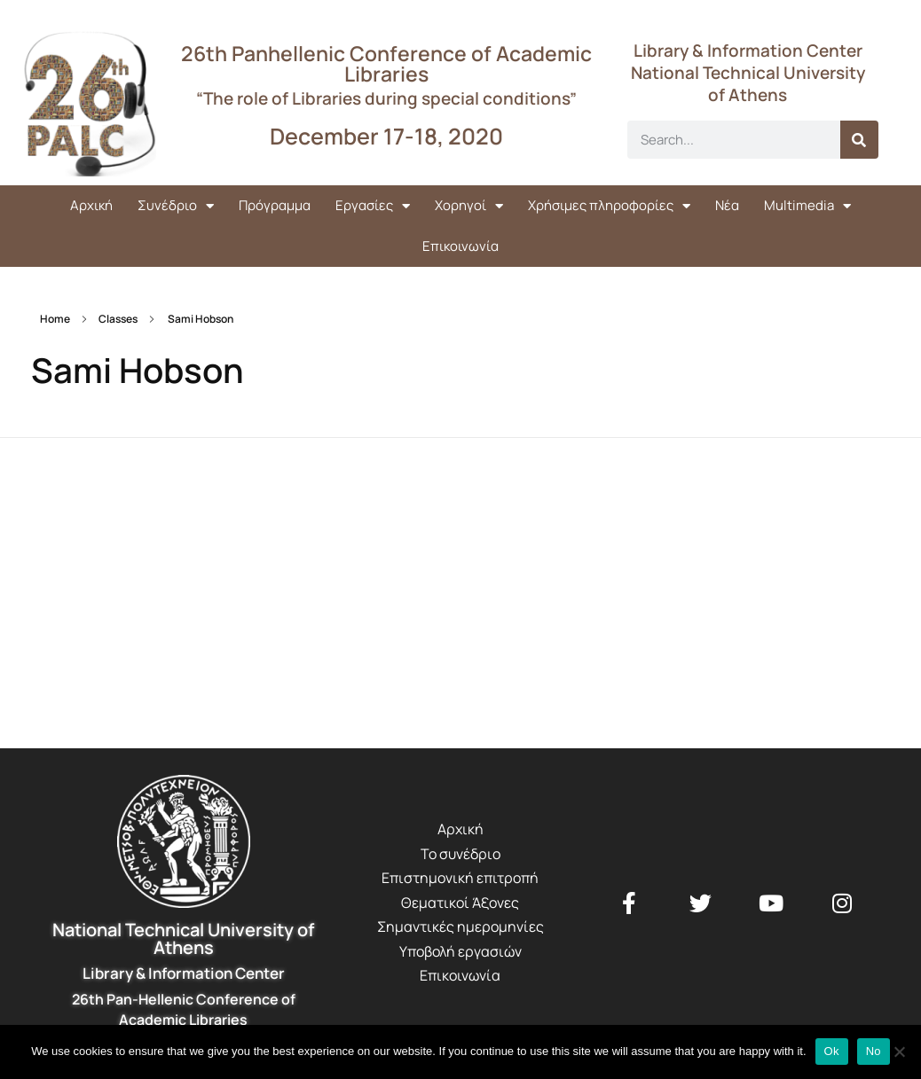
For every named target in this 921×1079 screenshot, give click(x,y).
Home (55, 318)
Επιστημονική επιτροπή (460, 877)
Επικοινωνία (460, 246)
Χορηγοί (469, 206)
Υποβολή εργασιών (460, 951)
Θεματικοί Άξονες (460, 902)
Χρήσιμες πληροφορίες (609, 206)
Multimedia (807, 206)
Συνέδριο (176, 206)
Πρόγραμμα (275, 205)
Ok (831, 1051)
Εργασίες (372, 206)
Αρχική (91, 205)
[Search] (859, 140)
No (873, 1051)
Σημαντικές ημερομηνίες (460, 926)
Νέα (727, 205)
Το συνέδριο (460, 854)
